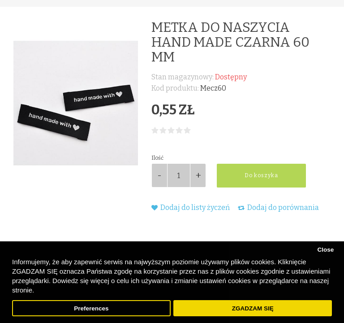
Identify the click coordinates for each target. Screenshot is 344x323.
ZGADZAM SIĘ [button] (253, 308)
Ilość (157, 158)
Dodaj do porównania (278, 207)
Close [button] (325, 249)
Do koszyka (261, 175)
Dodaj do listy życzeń (190, 207)
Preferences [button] (91, 308)
